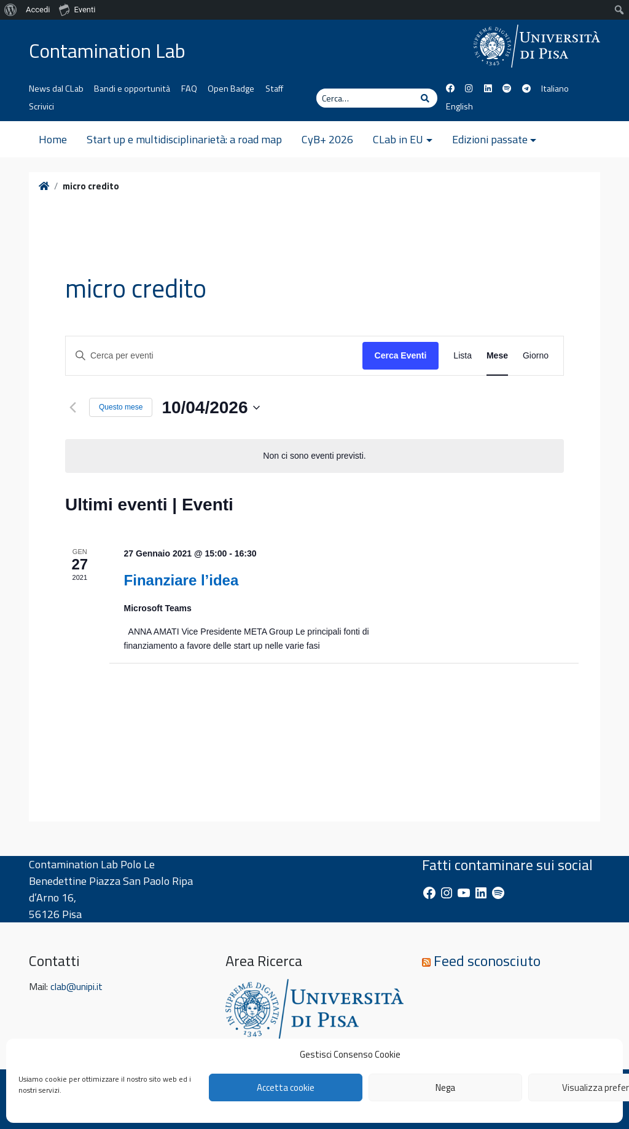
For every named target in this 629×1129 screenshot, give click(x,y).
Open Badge (231, 88)
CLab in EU (398, 139)
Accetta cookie (285, 1087)
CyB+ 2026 (327, 139)
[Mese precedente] (72, 407)
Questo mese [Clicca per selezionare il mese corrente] (121, 407)
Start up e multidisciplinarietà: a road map (184, 139)
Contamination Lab (107, 50)
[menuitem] (10, 10)
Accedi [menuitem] (38, 9)
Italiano (555, 88)
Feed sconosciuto (487, 960)
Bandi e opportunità (132, 88)
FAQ (189, 88)
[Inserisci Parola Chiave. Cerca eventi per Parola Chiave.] (214, 355)
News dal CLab (56, 88)
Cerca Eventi (401, 355)
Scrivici (41, 106)
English (459, 106)
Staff (274, 88)
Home (53, 139)
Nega (445, 1087)
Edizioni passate (490, 139)
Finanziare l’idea (181, 580)
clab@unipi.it (76, 986)
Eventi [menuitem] (77, 9)
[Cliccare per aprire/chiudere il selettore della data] (210, 407)
